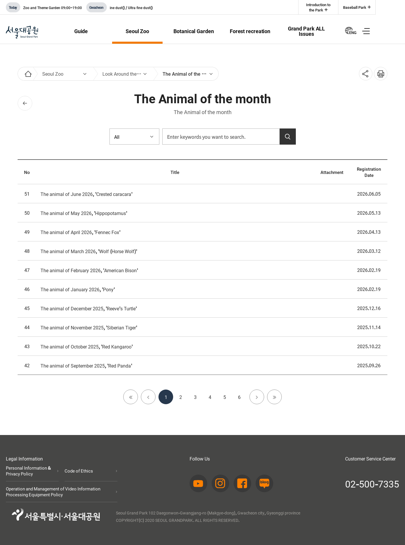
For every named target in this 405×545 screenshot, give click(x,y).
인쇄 (378, 70)
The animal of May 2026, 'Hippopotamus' (84, 212)
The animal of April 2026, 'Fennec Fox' (80, 232)
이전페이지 (25, 103)
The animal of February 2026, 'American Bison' (89, 270)
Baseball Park (354, 7)
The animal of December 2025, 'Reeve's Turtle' (89, 308)
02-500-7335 (372, 483)
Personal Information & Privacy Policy (28, 471)
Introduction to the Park (318, 7)
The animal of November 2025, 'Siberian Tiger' (89, 327)
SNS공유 (363, 73)
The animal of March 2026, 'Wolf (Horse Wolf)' (89, 251)
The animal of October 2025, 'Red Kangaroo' (87, 346)
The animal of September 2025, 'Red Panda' (86, 365)
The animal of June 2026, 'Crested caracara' (86, 193)
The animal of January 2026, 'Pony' (78, 289)
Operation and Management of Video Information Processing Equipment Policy (53, 491)
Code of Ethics (79, 471)
